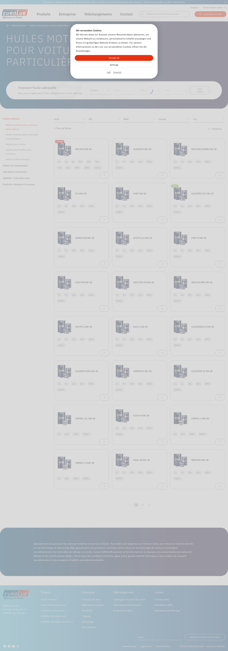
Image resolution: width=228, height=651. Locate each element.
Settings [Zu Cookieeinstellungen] (114, 64)
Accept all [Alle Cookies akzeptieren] (114, 57)
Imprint (117, 72)
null (109, 72)
